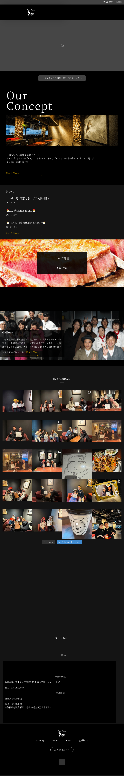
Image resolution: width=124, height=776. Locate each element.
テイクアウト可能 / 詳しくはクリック (62, 78)
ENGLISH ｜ (109, 2)
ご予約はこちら (62, 749)
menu (69, 740)
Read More (12, 173)
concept (41, 740)
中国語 (119, 2)
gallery (83, 740)
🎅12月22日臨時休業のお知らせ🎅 (26, 223)
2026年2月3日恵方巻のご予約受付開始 (28, 198)
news (55, 740)
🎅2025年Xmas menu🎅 (20, 210)
